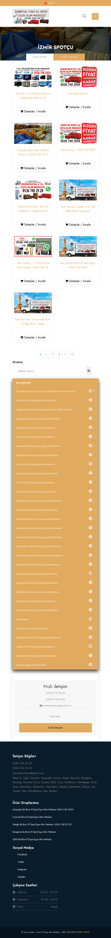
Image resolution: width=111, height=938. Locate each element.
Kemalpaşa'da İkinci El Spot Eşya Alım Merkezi (54, 528)
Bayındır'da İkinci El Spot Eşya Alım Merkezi (54, 591)
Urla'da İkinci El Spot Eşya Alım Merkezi (54, 464)
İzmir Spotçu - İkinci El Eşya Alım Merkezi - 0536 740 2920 (49, 932)
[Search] (49, 371)
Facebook (22, 854)
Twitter (20, 862)
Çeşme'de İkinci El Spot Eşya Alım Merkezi (54, 573)
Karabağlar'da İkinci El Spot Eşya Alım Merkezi (54, 546)
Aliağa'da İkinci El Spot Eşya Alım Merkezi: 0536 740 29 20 (54, 409)
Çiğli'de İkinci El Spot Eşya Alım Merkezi (54, 646)
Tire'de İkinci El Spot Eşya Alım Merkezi (54, 482)
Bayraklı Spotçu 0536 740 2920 (54, 664)
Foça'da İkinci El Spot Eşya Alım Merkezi (54, 400)
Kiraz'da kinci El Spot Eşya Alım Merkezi (54, 601)
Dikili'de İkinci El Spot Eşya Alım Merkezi (54, 427)
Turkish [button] (49, 2)
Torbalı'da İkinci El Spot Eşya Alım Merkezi (54, 473)
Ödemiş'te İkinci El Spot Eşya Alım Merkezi (54, 509)
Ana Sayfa (40, 57)
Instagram (22, 869)
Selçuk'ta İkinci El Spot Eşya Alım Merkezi (54, 491)
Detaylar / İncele (33, 111)
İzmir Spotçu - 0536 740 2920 (78, 150)
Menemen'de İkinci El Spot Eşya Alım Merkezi (54, 637)
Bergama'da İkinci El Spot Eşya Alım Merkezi (54, 418)
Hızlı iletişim (55, 728)
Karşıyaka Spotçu (78, 93)
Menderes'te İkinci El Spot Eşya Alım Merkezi (54, 518)
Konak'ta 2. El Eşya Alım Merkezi (54, 628)
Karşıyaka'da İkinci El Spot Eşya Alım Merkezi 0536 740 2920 (55, 390)
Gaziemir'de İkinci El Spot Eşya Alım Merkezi (54, 564)
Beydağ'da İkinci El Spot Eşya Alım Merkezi (54, 582)
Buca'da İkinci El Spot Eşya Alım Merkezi (54, 655)
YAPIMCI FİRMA (83, 932)
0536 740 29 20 (22, 763)
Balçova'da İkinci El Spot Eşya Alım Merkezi (54, 455)
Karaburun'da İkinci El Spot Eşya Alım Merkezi (54, 537)
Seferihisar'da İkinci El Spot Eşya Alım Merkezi (54, 500)
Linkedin (21, 877)
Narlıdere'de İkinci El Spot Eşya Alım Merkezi (54, 446)
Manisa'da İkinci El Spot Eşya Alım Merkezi (54, 610)
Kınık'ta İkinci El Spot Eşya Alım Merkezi (54, 436)
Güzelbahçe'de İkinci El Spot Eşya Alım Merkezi (54, 555)
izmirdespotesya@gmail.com (28, 773)
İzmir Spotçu (54, 619)
